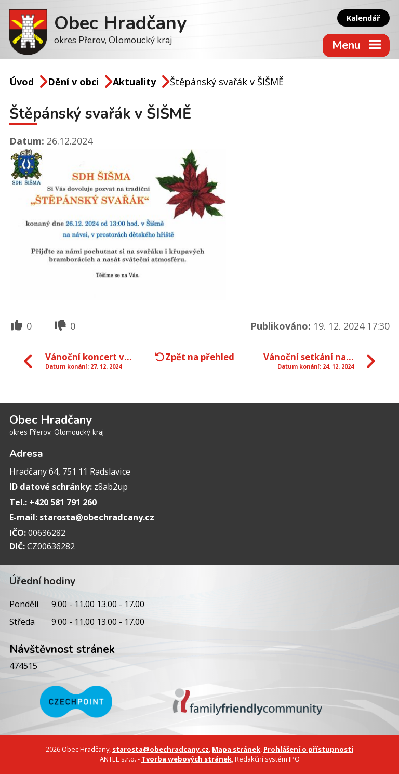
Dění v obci (73, 81)
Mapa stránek (236, 749)
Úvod (21, 81)
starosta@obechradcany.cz (96, 517)
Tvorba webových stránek (186, 759)
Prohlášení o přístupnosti (308, 749)
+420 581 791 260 (63, 502)
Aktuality (134, 81)
